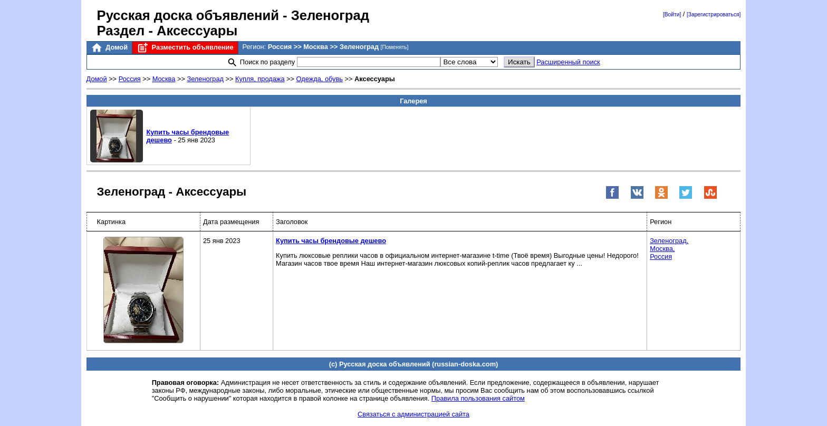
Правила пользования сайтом (478, 398)
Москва (164, 79)
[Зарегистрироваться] (714, 14)
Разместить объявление (185, 48)
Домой (109, 48)
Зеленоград (205, 79)
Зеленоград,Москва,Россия (669, 248)
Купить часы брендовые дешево (331, 241)
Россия (130, 79)
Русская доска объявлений (188, 15)
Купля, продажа (259, 79)
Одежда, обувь (319, 79)
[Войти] (672, 14)
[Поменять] (395, 47)
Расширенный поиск (568, 62)
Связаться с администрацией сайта (413, 414)
